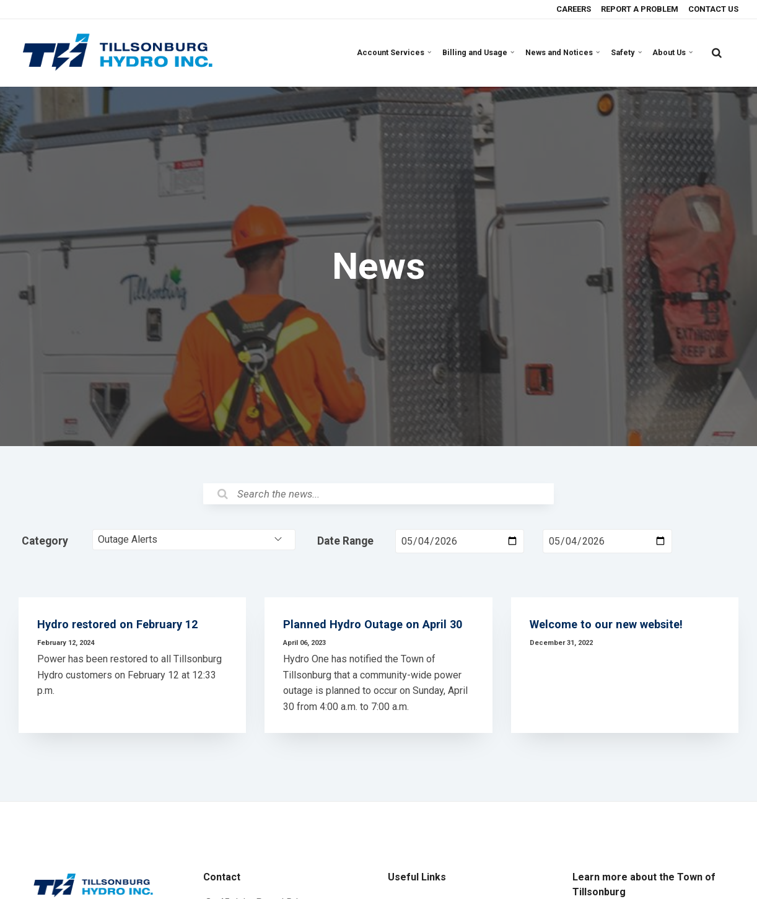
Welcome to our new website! (610, 631)
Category (45, 542)
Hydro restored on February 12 (120, 631)
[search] (716, 53)
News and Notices (567, 52)
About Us (673, 52)
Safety (629, 52)
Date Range (345, 542)
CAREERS (572, 9)
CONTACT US (712, 9)
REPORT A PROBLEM (638, 9)
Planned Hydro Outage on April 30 (375, 631)
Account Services (406, 52)
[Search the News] (378, 494)
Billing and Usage (486, 52)
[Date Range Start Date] (459, 542)
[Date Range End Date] (607, 542)
